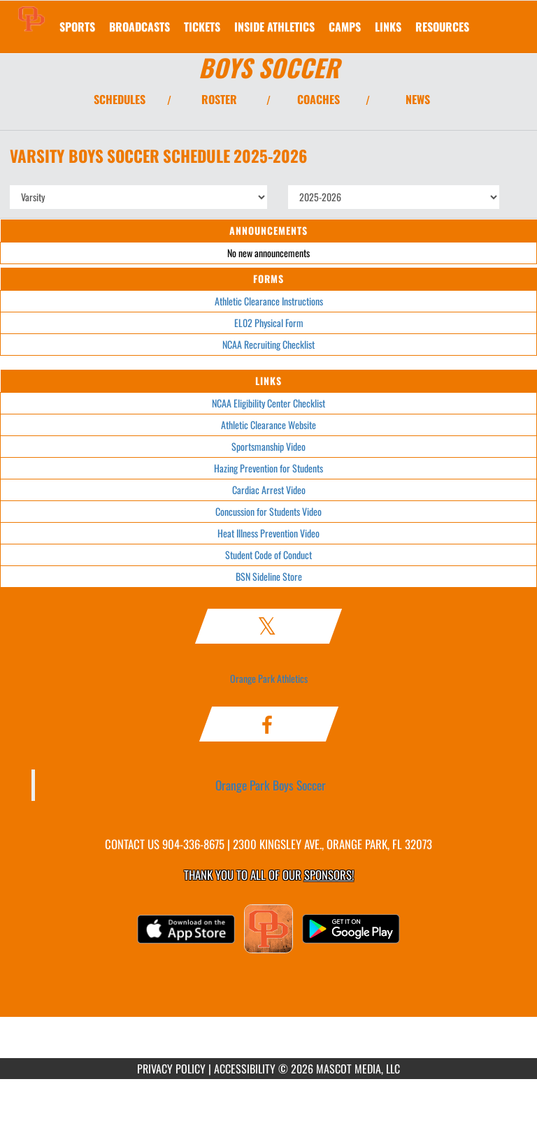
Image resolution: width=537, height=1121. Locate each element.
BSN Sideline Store (269, 576)
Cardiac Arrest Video (269, 489)
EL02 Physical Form (268, 322)
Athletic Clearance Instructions (269, 301)
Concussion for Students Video (268, 511)
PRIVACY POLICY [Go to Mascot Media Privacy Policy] (171, 1068)
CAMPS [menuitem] (345, 26)
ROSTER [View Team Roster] (219, 99)
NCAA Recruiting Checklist (268, 344)
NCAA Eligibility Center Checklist (268, 403)
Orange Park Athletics (269, 678)
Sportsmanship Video (268, 446)
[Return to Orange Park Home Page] (31, 18)
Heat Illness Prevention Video (268, 533)
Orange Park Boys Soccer (270, 785)
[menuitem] (139, 26)
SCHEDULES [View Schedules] (119, 99)
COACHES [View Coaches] (318, 99)
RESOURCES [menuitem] (442, 26)
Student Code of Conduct (268, 554)
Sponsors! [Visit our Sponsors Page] (329, 874)
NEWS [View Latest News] (418, 99)
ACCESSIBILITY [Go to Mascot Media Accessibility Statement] (244, 1068)
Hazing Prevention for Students (268, 468)
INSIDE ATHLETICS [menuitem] (274, 26)
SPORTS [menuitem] (77, 26)
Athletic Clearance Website (268, 424)
